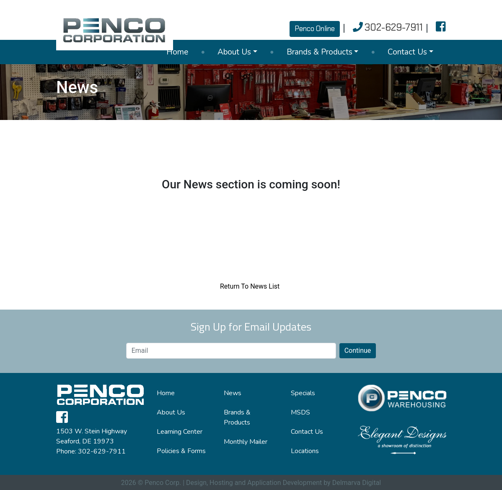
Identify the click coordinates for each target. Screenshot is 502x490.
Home (177, 52)
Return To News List (249, 286)
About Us (234, 52)
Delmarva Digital (356, 483)
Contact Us (407, 52)
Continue (357, 350)
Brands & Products (319, 52)
